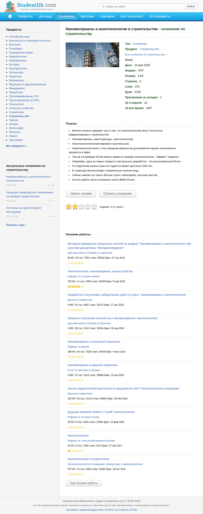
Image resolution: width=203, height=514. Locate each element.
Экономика (16, 139)
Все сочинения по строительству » (146, 54)
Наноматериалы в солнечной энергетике (94, 341)
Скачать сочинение (117, 193)
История (14, 64)
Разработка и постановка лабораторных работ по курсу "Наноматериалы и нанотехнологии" (127, 294)
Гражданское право (21, 52)
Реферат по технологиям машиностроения (91, 440)
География (15, 48)
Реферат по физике (78, 346)
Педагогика (16, 92)
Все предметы (160, 16)
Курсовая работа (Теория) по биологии (89, 323)
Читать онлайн (81, 193)
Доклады (45, 16)
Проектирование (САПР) (24, 100)
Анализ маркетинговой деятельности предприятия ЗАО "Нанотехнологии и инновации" (124, 388)
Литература (16, 72)
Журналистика (18, 56)
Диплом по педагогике (80, 300)
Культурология (18, 68)
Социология (16, 112)
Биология (15, 44)
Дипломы (87, 16)
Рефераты (25, 16)
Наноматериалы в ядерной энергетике (92, 365)
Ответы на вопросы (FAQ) (121, 509)
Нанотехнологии (78, 435)
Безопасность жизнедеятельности (30, 40)
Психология (16, 104)
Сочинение (140, 43)
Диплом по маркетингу (80, 393)
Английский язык (19, 36)
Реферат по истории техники (83, 276)
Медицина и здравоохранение (27, 84)
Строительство (149, 49)
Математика (16, 80)
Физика (13, 124)
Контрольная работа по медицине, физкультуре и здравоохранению (105, 464)
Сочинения (66, 16)
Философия (16, 128)
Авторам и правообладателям (84, 509)
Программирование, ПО (24, 96)
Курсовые (107, 16)
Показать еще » (16, 224)
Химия (13, 135)
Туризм (13, 120)
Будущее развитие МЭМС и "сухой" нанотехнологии (101, 412)
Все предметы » (16, 145)
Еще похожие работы (84, 483)
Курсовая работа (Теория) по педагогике (90, 252)
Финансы (14, 131)
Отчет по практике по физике (84, 370)
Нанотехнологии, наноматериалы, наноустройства (100, 271)
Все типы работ (132, 16)
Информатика (17, 60)
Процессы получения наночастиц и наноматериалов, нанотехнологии (112, 318)
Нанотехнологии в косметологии (88, 459)
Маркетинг (15, 76)
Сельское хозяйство (21, 108)
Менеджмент (17, 88)
